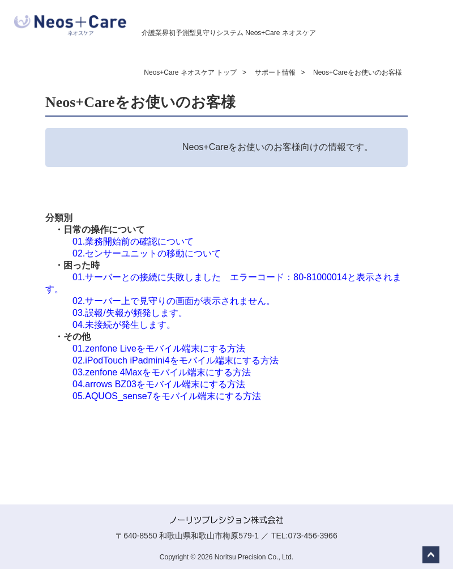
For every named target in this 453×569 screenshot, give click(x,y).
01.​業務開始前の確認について (133, 241)
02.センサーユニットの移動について (146, 253)
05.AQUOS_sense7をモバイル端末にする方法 (166, 396)
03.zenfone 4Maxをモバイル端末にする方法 (161, 372)
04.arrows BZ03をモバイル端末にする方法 (158, 384)
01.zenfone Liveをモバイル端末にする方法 (158, 348)
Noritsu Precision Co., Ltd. (254, 557)
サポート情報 (275, 72)
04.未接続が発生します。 (124, 325)
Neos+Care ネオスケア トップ (190, 72)
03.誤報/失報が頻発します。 (129, 313)
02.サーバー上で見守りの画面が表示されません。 (173, 301)
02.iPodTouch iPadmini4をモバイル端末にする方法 (175, 360)
